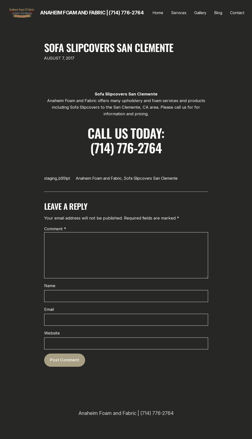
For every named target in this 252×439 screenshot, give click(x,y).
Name (49, 285)
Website (52, 333)
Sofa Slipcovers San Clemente (108, 47)
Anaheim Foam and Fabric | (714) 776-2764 (92, 13)
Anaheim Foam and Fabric (99, 178)
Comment (55, 228)
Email (49, 309)
